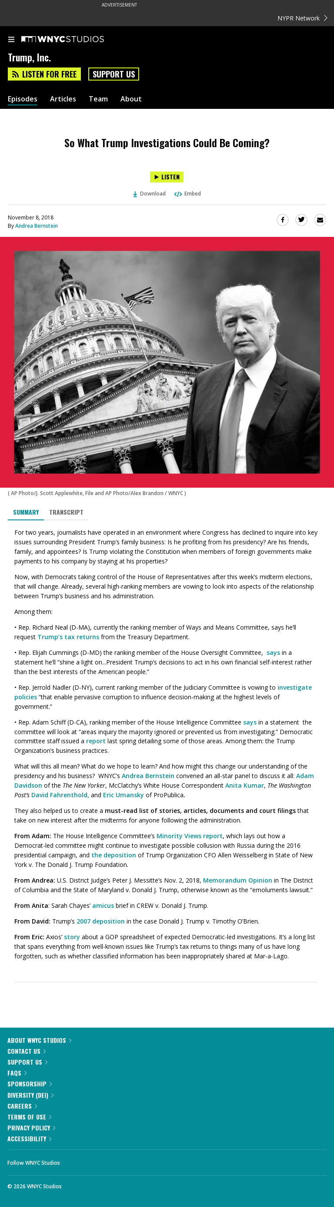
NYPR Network (302, 18)
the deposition (113, 855)
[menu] (11, 40)
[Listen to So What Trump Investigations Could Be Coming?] (167, 177)
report (96, 741)
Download (149, 193)
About (131, 99)
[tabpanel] (167, 744)
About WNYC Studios (39, 1040)
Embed (187, 193)
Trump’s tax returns (68, 637)
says (274, 652)
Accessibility (29, 1138)
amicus (103, 905)
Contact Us (26, 1050)
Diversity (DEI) (30, 1094)
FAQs (17, 1072)
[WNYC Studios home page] (73, 40)
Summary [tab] (26, 511)
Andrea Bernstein (36, 225)
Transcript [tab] (66, 511)
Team (98, 99)
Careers (22, 1105)
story (72, 937)
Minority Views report (190, 836)
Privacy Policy (31, 1127)
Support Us (114, 74)
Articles (63, 99)
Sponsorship (29, 1083)
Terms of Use (29, 1116)
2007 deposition (101, 921)
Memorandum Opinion (237, 880)
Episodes (22, 99)
